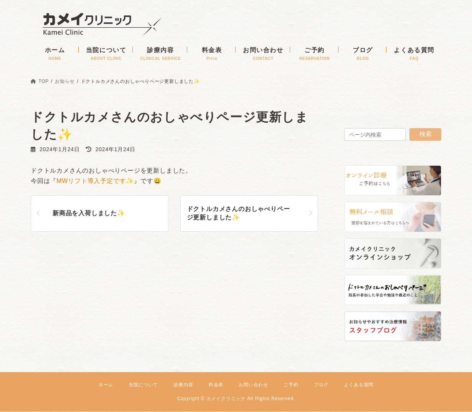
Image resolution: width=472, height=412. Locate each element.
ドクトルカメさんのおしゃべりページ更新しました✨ (238, 213)
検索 (425, 134)
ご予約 (291, 384)
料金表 (216, 384)
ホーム (106, 384)
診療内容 (183, 384)
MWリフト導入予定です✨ (95, 181)
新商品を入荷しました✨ (89, 213)
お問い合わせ (253, 384)
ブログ (321, 384)
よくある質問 (358, 384)
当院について (143, 384)
